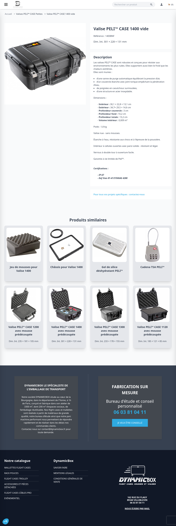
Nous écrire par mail (137, 508)
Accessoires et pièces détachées (16, 486)
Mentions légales (63, 473)
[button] (5, 521)
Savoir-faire (60, 467)
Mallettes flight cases (17, 467)
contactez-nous (136, 194)
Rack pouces (11, 473)
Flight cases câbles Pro (18, 492)
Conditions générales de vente (67, 480)
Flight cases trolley (16, 478)
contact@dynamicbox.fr (53, 429)
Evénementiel (12, 498)
